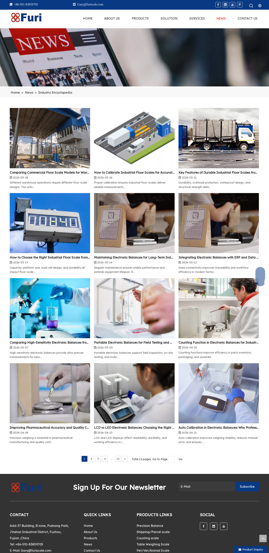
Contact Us (92, 550)
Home (88, 526)
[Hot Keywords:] (251, 6)
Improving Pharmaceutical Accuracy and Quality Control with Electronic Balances (50, 428)
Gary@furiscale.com (36, 550)
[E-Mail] (206, 486)
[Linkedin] (225, 4)
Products (90, 538)
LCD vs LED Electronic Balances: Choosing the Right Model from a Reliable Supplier (134, 428)
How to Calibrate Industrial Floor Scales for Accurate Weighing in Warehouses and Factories (134, 172)
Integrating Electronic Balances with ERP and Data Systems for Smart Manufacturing (218, 257)
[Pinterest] (239, 4)
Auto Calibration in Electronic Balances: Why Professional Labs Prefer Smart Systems (218, 428)
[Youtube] (232, 4)
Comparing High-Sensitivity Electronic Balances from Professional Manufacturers (50, 342)
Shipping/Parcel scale (153, 532)
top (263, 538)
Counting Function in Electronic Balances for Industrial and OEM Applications (218, 342)
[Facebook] (218, 4)
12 (118, 459)
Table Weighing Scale (153, 544)
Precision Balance (150, 526)
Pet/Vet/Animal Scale (153, 550)
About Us (90, 532)
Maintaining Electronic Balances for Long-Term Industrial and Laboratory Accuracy (134, 257)
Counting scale (148, 538)
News (88, 544)
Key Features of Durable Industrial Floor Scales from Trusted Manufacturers (218, 172)
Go (181, 459)
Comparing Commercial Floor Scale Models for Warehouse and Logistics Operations (50, 172)
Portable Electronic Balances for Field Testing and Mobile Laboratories (134, 342)
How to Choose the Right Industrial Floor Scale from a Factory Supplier (50, 257)
